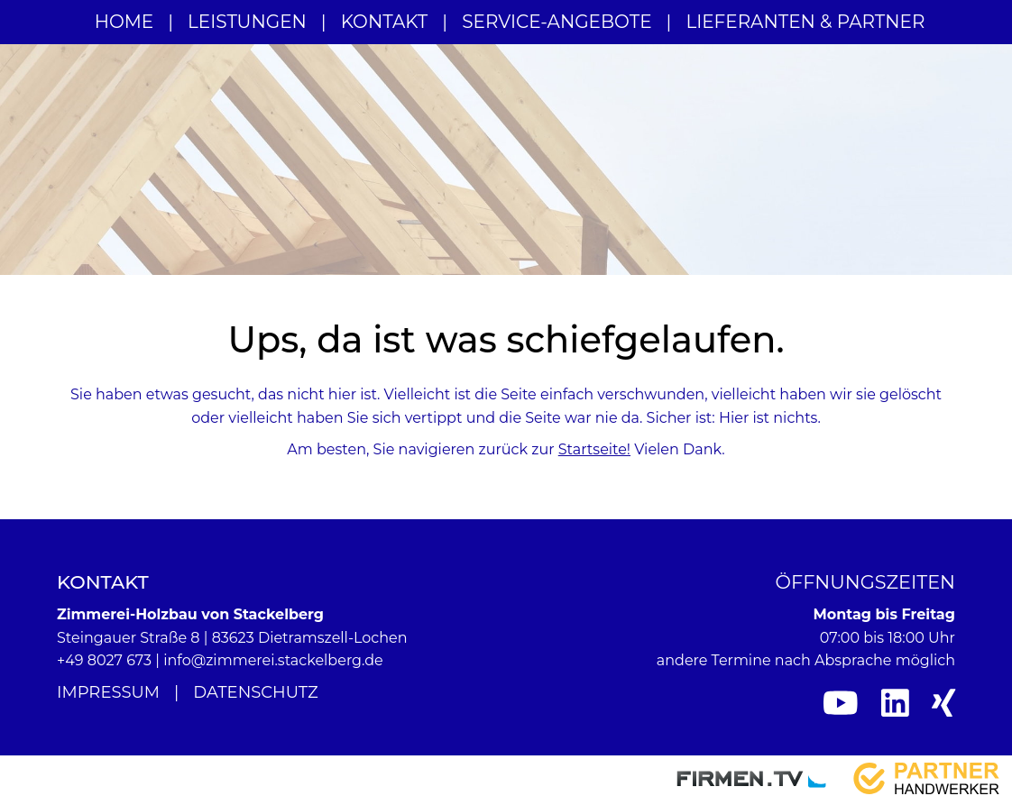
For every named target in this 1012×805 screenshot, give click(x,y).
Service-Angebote (556, 21)
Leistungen (247, 21)
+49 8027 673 (104, 660)
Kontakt (384, 21)
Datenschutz (255, 692)
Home (124, 21)
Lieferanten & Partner (805, 21)
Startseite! (594, 449)
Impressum (108, 692)
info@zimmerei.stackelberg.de (273, 660)
